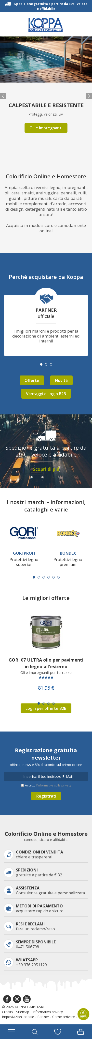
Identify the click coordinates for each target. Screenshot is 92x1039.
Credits (7, 1011)
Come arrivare (63, 1016)
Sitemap (22, 1011)
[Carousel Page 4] (48, 577)
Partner (43, 1016)
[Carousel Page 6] (58, 577)
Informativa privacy (47, 1011)
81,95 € (46, 688)
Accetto (48, 785)
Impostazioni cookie (18, 1016)
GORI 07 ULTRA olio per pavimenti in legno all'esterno (46, 663)
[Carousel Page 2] (39, 577)
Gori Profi (24, 553)
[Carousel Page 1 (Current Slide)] (34, 577)
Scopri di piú (46, 469)
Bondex (68, 553)
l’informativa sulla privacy (53, 785)
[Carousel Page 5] (53, 577)
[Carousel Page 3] (43, 577)
